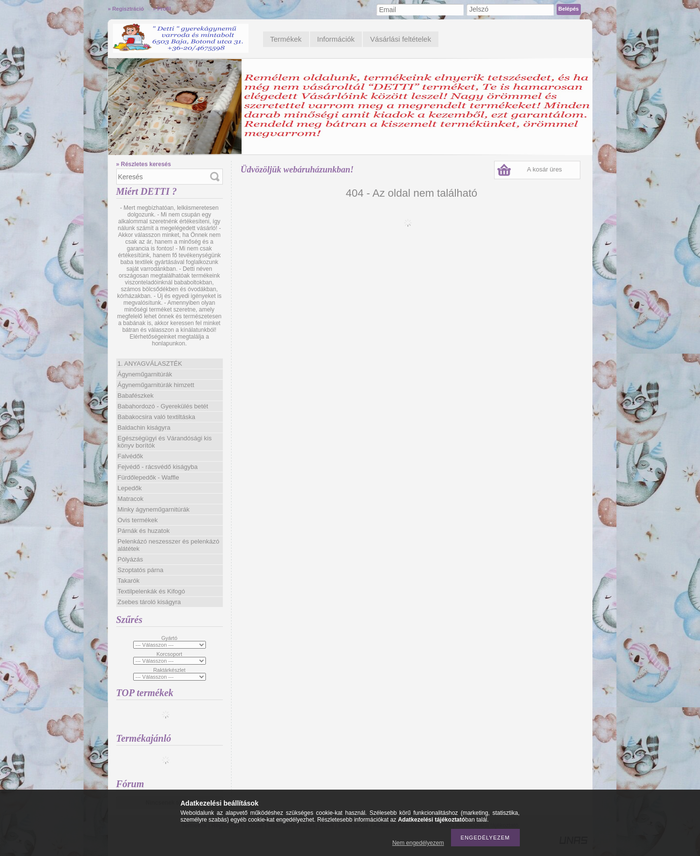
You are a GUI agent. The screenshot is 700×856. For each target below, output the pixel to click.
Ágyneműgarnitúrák (145, 374)
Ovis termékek (138, 520)
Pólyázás (130, 559)
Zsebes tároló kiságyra (149, 602)
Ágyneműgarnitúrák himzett (156, 385)
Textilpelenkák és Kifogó (151, 591)
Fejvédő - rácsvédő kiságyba (158, 466)
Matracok (130, 498)
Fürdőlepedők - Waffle (148, 477)
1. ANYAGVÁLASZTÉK (150, 363)
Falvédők (130, 456)
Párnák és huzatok (144, 530)
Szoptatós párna (141, 570)
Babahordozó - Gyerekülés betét (163, 406)
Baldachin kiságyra (144, 427)
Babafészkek (136, 395)
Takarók (129, 580)
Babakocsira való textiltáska (156, 416)
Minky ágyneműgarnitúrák (154, 509)
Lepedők (130, 488)
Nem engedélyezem (418, 843)
